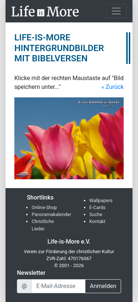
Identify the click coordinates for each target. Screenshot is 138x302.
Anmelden (103, 286)
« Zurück (113, 86)
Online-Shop (44, 207)
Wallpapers (101, 200)
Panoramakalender (51, 214)
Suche (95, 214)
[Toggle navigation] (116, 11)
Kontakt (97, 221)
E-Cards (97, 207)
